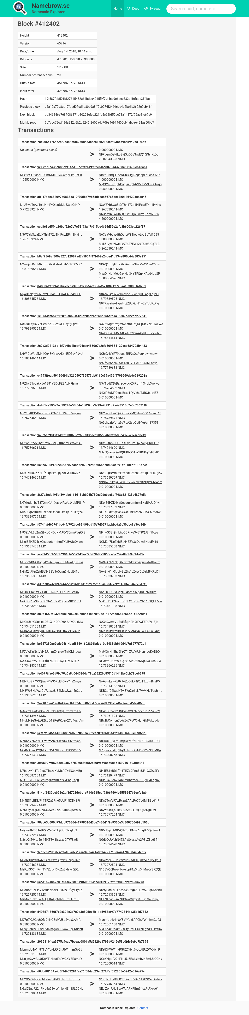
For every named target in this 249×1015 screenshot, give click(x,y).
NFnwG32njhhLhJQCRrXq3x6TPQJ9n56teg (128, 532)
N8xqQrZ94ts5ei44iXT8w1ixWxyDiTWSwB (49, 839)
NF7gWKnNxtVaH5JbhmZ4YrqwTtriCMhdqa (50, 651)
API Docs (133, 8)
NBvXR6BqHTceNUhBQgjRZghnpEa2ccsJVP (129, 175)
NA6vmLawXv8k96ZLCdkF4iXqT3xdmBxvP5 (129, 681)
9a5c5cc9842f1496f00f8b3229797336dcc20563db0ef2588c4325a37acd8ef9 (91, 435)
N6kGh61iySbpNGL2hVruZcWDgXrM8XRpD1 (129, 571)
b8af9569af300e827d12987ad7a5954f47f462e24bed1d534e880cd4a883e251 (92, 256)
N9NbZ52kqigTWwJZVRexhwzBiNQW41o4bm (130, 482)
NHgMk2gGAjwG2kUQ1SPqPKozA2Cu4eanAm (52, 720)
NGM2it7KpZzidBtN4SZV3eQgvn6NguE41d (128, 542)
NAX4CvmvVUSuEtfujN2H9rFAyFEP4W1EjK (128, 622)
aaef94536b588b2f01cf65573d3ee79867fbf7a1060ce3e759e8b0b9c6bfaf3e (90, 554)
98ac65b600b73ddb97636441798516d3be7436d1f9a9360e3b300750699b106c (93, 822)
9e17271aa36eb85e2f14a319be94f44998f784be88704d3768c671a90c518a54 (92, 167)
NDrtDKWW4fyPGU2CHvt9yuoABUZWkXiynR (129, 949)
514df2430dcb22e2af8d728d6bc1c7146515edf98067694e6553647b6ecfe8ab (92, 792)
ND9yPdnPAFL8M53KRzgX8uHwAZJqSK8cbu (130, 890)
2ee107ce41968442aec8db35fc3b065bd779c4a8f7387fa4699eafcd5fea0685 (91, 703)
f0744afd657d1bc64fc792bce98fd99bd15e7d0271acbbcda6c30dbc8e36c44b (91, 524)
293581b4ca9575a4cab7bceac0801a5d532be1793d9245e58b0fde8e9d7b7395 (92, 941)
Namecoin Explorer (48, 11)
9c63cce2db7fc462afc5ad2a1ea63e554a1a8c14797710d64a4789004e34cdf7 (91, 852)
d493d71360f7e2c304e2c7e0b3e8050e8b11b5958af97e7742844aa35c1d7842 (92, 912)
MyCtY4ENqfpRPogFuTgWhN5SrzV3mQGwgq (130, 184)
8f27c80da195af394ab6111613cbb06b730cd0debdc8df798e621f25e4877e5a (91, 495)
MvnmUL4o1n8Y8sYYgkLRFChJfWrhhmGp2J (130, 920)
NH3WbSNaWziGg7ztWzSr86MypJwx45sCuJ (130, 661)
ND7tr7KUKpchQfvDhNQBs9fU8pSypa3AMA (50, 920)
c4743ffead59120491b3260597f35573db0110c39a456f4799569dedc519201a (92, 375)
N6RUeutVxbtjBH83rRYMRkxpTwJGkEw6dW (129, 631)
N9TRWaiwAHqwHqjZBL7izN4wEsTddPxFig (129, 303)
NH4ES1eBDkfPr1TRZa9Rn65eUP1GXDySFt (129, 771)
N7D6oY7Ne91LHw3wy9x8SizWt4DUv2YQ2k (50, 741)
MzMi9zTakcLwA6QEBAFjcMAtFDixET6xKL (50, 899)
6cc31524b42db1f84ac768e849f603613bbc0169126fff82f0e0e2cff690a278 (90, 882)
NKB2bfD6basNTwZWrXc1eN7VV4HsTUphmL (130, 691)
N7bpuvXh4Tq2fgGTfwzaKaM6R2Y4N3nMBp (130, 750)
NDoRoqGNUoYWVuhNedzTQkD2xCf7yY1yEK (130, 860)
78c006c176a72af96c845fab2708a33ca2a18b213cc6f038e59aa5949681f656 (91, 142)
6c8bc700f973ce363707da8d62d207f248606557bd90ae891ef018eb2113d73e (92, 465)
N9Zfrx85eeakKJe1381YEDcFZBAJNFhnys (128, 363)
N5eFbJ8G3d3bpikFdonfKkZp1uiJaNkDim (128, 592)
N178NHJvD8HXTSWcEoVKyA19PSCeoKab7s (130, 979)
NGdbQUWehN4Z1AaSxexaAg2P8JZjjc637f (128, 839)
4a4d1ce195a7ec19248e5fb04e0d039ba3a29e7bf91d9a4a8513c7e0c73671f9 (92, 405)
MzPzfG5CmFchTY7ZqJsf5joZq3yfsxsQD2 (49, 869)
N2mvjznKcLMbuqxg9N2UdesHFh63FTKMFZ (51, 264)
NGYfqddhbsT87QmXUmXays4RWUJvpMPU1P (52, 503)
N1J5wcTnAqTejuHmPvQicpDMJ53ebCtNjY (50, 205)
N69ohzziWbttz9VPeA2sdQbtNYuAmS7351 (128, 422)
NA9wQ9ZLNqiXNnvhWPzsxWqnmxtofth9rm (129, 562)
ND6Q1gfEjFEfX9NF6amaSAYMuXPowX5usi (129, 264)
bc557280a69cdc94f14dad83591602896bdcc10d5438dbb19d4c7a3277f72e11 (92, 644)
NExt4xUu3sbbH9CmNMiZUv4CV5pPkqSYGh (51, 175)
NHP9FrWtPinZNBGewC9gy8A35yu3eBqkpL (129, 899)
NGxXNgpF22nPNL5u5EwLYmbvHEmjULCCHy (130, 959)
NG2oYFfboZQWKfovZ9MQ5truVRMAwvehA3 (130, 413)
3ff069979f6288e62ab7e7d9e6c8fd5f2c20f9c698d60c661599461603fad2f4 (90, 763)
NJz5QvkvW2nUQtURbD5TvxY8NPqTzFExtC (129, 452)
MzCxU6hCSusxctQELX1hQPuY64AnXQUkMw (130, 601)
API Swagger (153, 8)
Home (118, 8)
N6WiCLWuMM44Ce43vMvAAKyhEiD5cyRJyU (130, 333)
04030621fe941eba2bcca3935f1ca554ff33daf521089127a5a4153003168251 (91, 286)
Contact (142, 1008)
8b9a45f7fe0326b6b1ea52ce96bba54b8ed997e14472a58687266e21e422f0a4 (92, 614)
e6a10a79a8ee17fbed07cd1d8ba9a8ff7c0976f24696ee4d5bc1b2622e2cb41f (98, 107)
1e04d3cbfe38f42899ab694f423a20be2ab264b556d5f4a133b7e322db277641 (92, 316)
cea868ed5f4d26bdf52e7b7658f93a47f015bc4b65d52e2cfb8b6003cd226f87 (91, 226)
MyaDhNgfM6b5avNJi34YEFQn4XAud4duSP (129, 273)
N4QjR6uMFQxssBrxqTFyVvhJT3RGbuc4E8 (128, 393)
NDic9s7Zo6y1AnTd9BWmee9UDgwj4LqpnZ (129, 780)
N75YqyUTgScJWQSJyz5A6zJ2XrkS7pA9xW (50, 810)
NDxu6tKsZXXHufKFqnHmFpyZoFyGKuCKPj (129, 443)
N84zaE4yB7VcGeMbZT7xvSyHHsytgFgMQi (129, 294)
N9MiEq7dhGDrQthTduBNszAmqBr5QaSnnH (129, 830)
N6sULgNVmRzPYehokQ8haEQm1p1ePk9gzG (130, 473)
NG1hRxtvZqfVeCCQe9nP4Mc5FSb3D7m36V (130, 512)
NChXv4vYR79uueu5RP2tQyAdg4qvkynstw (128, 354)
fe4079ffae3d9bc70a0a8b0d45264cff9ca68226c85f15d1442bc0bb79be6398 (91, 673)
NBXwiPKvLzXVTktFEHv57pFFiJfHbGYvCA (49, 592)
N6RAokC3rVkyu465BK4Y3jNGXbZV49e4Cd (50, 631)
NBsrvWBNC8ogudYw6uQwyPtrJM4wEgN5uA (51, 562)
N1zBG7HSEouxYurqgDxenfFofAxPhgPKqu (49, 780)
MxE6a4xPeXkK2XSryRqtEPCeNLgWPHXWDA (130, 929)
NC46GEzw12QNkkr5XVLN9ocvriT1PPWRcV (129, 711)
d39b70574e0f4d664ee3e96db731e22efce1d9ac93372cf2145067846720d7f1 (92, 584)
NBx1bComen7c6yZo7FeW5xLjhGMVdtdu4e (129, 720)
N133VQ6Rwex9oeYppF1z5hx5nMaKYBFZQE (130, 869)
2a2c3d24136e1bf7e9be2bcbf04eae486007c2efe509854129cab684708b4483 (92, 346)
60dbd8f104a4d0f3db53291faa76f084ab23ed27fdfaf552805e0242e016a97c (91, 971)
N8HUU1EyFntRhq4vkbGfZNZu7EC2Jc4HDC (129, 741)
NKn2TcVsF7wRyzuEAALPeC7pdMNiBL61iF (129, 800)
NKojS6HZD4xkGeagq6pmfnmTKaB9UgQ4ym (130, 503)
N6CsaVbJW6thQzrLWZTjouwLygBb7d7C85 (129, 214)
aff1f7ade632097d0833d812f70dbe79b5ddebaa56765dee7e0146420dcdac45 (91, 197)
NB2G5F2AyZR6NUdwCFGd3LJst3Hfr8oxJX (50, 979)
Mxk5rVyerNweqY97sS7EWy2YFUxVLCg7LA (129, 244)
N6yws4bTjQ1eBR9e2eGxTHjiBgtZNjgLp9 (127, 810)
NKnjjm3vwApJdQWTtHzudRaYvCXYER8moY (51, 959)
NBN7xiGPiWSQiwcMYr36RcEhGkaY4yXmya (50, 681)
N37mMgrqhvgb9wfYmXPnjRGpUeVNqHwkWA (131, 324)
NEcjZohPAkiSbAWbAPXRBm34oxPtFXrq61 (129, 988)
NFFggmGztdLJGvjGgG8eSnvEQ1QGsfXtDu (128, 154)
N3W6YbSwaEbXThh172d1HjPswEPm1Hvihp (130, 205)
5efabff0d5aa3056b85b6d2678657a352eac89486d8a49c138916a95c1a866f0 (91, 733)
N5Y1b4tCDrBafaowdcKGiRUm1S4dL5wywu (129, 383)
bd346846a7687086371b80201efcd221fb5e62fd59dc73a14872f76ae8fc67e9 (98, 114)
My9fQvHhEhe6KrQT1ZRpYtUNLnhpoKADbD (129, 651)
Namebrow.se (51, 5)
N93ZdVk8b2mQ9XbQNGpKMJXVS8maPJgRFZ (52, 532)
